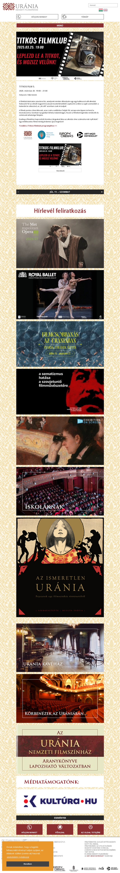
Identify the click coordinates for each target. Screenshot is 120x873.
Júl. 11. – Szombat (60, 191)
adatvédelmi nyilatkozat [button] (18, 857)
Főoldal (60, 832)
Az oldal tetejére (90, 832)
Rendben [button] (28, 864)
